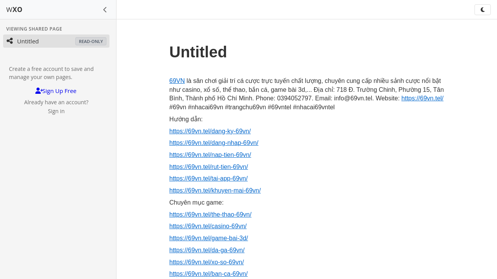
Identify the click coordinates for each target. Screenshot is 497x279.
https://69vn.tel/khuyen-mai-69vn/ (215, 190)
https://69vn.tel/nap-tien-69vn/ (210, 155)
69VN (177, 81)
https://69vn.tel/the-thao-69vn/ (210, 214)
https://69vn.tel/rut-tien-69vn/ (208, 167)
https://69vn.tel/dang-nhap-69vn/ (214, 143)
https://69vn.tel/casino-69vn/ (208, 226)
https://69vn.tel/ (422, 98)
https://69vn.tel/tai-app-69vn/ (208, 178)
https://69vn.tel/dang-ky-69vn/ (210, 131)
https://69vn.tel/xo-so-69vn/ (206, 262)
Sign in (56, 111)
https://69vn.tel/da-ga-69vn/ (207, 250)
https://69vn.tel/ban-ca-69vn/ (208, 273)
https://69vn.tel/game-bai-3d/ (208, 238)
